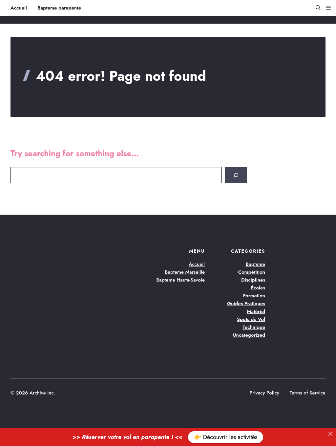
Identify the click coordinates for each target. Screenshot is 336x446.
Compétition (251, 272)
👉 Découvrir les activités (225, 437)
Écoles (258, 287)
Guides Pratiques (246, 303)
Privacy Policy (264, 392)
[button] (315, 8)
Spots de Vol (251, 319)
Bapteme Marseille (185, 272)
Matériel (256, 311)
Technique (253, 327)
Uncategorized (249, 335)
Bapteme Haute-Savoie (180, 280)
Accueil (18, 7)
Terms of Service (308, 392)
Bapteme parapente (59, 7)
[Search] (236, 175)
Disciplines (253, 280)
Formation (254, 295)
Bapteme (255, 264)
